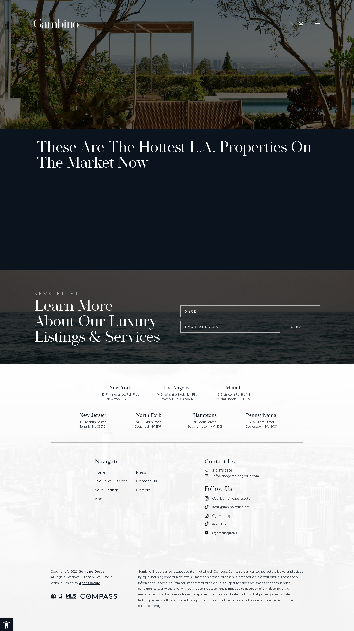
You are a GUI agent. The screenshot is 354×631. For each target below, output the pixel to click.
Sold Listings (107, 490)
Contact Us (146, 481)
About (100, 498)
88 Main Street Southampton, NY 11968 (205, 424)
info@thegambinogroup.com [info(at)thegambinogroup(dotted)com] (232, 476)
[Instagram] (227, 498)
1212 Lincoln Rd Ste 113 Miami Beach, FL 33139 (233, 397)
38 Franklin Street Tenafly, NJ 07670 (92, 424)
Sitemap (87, 577)
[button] (6, 624)
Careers (143, 490)
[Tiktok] (227, 507)
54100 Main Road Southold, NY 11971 (148, 424)
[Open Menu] (316, 24)
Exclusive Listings (111, 481)
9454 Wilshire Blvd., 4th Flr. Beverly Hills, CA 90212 (177, 397)
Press (141, 472)
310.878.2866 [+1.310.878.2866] (218, 470)
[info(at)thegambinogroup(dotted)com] (301, 23)
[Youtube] (221, 533)
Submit (301, 326)
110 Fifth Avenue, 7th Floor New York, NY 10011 (121, 397)
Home (100, 472)
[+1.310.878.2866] (292, 23)
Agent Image (89, 583)
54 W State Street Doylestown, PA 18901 (261, 424)
